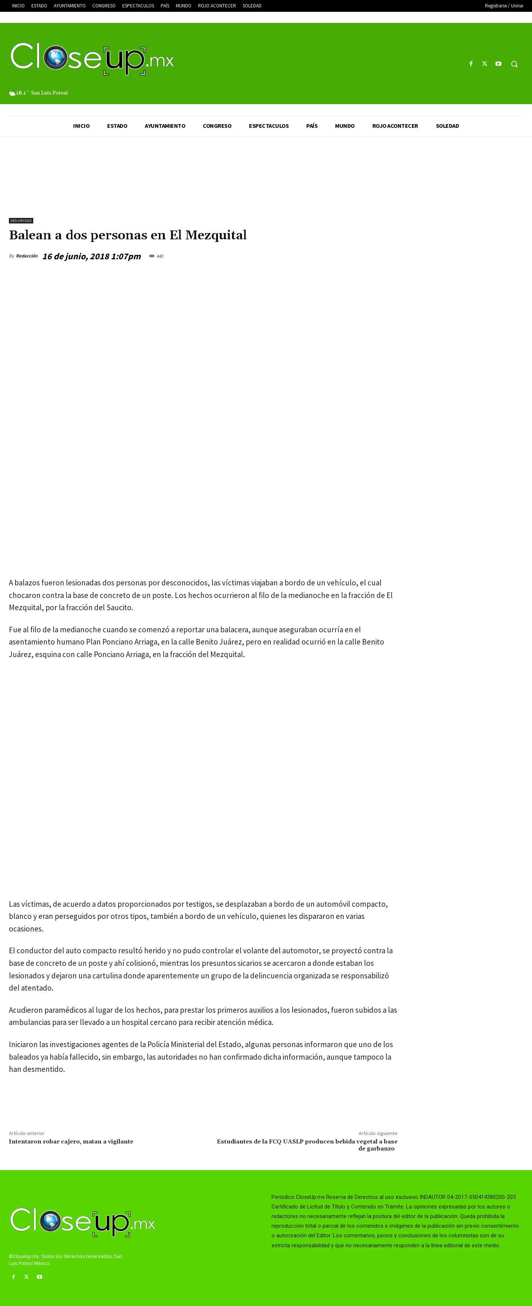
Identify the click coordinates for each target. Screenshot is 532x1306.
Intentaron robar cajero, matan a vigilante (71, 1141)
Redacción (26, 256)
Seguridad (21, 220)
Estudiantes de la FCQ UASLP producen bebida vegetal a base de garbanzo (307, 1145)
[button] (514, 64)
